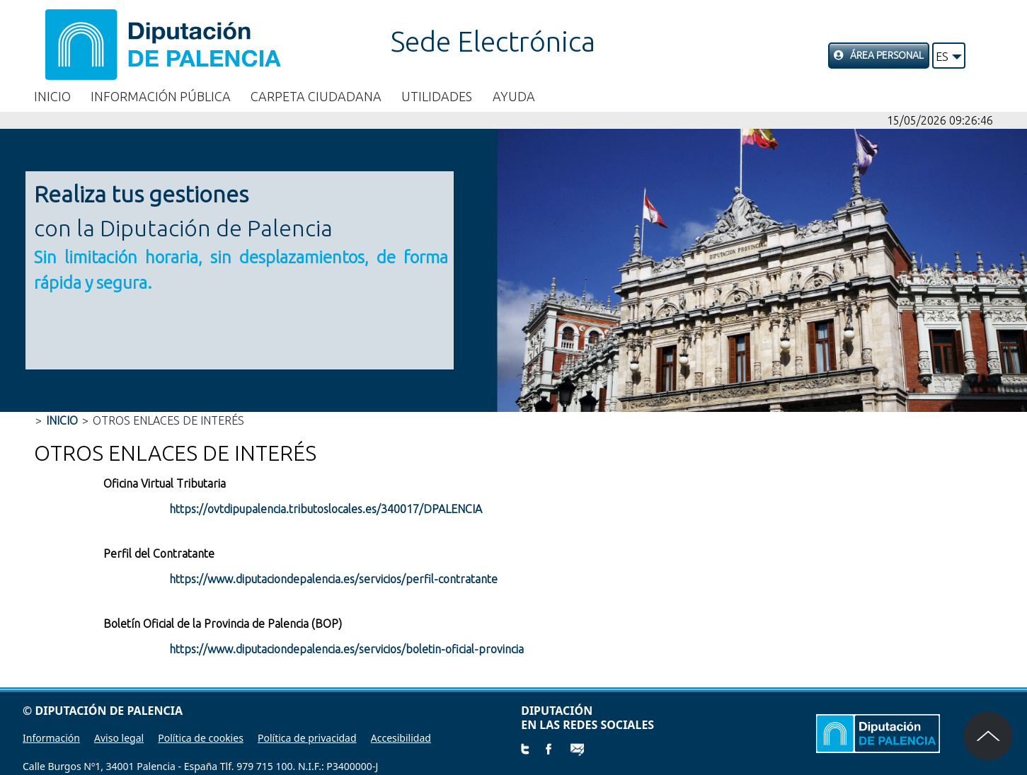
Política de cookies (200, 738)
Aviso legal (119, 738)
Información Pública (161, 96)
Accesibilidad (401, 738)
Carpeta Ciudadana (316, 96)
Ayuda (514, 96)
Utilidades (436, 96)
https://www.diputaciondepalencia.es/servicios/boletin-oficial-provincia (346, 649)
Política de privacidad (307, 738)
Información (51, 738)
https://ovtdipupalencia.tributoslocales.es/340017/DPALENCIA (325, 509)
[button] (948, 55)
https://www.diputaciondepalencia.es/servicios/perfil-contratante (333, 579)
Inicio (52, 96)
